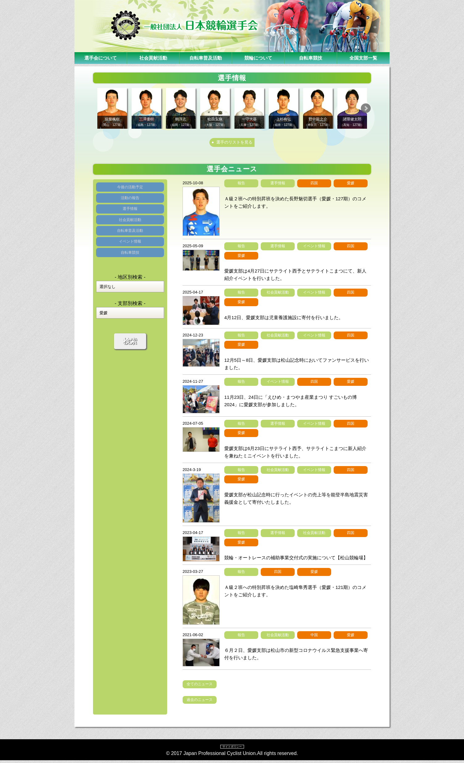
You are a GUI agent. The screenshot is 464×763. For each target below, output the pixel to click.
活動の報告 (130, 206)
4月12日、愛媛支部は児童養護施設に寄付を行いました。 (283, 320)
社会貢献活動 (153, 57)
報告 (241, 185)
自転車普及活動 (205, 57)
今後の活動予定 (130, 191)
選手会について (100, 57)
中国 (314, 637)
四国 (314, 185)
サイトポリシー (232, 749)
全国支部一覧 (363, 57)
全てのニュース (200, 686)
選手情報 (130, 221)
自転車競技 (310, 57)
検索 (130, 373)
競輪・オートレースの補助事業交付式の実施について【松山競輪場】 (296, 560)
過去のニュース (200, 702)
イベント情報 (130, 267)
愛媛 (350, 185)
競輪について (258, 57)
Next (377, 108)
